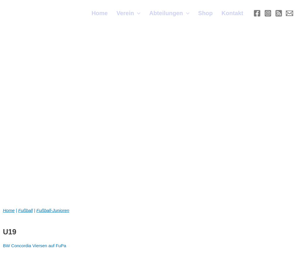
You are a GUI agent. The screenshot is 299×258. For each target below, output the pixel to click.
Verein (128, 13)
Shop (205, 13)
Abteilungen (169, 13)
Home (99, 13)
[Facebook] (257, 13)
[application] (137, 13)
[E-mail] (289, 13)
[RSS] (278, 13)
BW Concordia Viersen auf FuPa (34, 245)
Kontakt (232, 13)
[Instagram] (268, 13)
